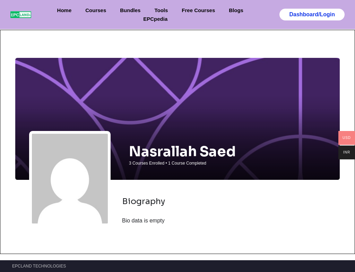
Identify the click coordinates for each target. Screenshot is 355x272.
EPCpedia (155, 19)
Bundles (130, 10)
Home (64, 10)
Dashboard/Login (312, 14)
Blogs (236, 10)
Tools (161, 10)
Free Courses (198, 10)
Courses (95, 10)
